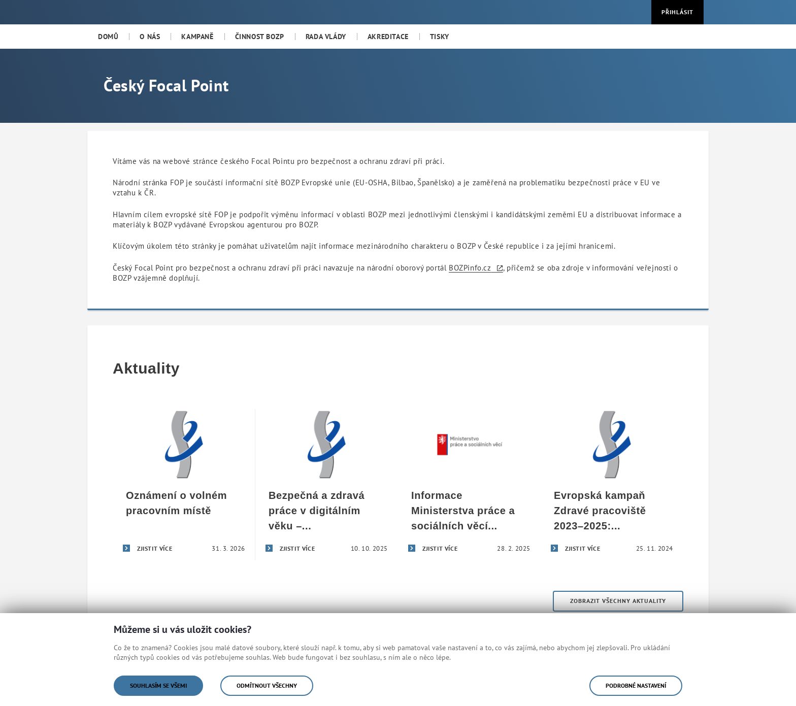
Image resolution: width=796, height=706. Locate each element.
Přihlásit (677, 12)
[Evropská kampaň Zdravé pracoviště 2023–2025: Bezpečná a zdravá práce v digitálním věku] (612, 484)
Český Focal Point (166, 85)
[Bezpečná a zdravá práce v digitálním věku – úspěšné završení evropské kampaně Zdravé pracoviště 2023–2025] (326, 484)
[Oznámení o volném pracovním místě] (184, 484)
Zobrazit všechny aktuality (618, 600)
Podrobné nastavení (636, 685)
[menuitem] (108, 36)
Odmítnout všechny (267, 685)
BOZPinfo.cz (470, 268)
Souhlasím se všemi (158, 685)
